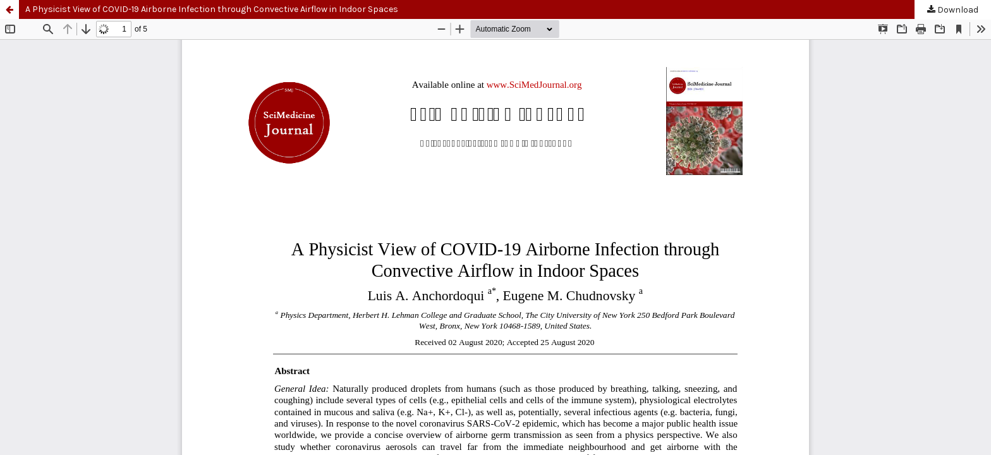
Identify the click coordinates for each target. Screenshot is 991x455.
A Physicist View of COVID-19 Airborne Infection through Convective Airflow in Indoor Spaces (211, 9)
